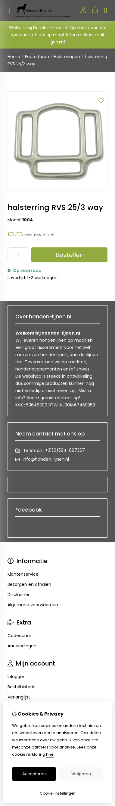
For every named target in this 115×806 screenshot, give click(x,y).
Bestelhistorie (22, 687)
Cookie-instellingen (58, 793)
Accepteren (34, 774)
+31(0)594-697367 (65, 450)
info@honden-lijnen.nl (46, 459)
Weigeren (81, 774)
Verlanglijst (19, 697)
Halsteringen (67, 57)
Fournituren (37, 57)
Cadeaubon (20, 636)
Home (14, 57)
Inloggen (17, 677)
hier (50, 754)
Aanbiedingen (22, 646)
